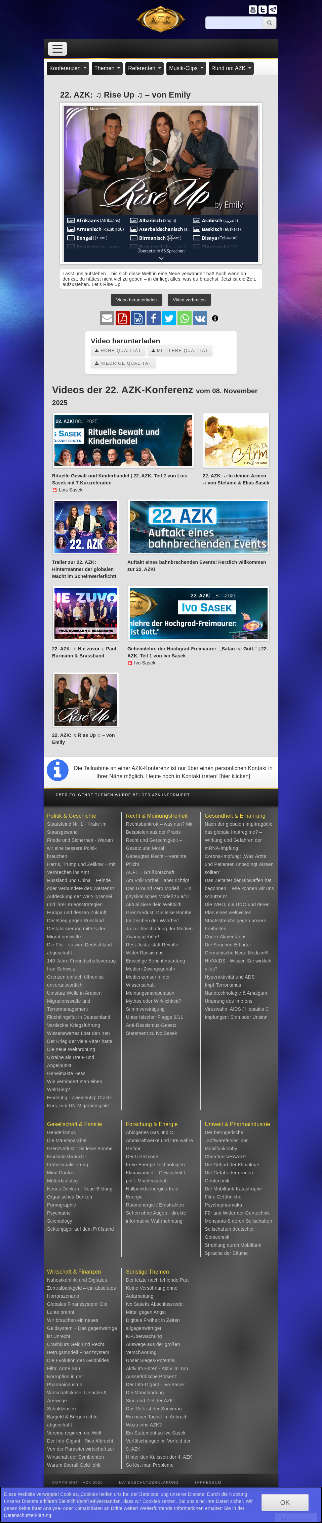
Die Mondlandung (145, 1392)
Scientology (59, 1221)
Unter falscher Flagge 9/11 (154, 1017)
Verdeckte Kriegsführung (73, 1025)
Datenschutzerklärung (149, 1482)
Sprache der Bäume (226, 1253)
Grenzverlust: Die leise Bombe (159, 912)
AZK (168, 1400)
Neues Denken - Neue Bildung (80, 1188)
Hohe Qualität (118, 350)
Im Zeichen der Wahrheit (152, 920)
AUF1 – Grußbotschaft (150, 872)
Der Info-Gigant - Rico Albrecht (80, 1441)
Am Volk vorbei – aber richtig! (157, 880)
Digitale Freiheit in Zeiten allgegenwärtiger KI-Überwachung (153, 1328)
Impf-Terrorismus (223, 985)
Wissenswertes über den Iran (78, 1033)
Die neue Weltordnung (71, 1049)
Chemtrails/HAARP (225, 1156)
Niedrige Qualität (123, 363)
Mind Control (61, 1172)
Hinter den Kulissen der (152, 1457)
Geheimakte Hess (66, 1073)
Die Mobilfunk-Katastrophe (233, 1188)
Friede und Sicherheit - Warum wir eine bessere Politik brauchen (80, 848)
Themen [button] (105, 68)
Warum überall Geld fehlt (73, 1465)
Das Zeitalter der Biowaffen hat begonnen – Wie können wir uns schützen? (239, 888)
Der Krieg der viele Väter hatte (80, 1041)
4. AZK (185, 1457)
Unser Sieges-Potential (151, 1360)
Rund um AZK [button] (229, 68)
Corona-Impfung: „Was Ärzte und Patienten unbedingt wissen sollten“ (239, 864)
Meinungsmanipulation (150, 993)
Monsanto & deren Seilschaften (238, 1221)
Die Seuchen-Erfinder (228, 944)
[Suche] (234, 22)
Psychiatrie (59, 1213)
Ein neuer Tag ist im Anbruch (157, 1416)
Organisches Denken (69, 1196)
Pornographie (61, 1205)
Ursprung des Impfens (228, 1001)
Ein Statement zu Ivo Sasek (156, 1433)
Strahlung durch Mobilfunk (233, 1245)
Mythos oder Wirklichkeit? (154, 1001)
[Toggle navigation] (57, 49)
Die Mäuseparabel (66, 1140)
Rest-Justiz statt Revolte (152, 944)
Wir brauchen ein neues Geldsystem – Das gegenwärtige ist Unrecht (82, 1328)
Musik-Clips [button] (184, 68)
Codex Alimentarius (225, 936)
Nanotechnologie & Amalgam (236, 993)
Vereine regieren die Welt (74, 1433)
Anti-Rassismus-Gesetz (151, 1025)
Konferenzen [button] (65, 68)
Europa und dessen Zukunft (77, 912)
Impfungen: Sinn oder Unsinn (236, 1017)
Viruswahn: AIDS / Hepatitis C (237, 1009)
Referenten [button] (142, 68)
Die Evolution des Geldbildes (78, 1360)
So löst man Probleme (150, 1465)
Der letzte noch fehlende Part (157, 1280)
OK (285, 1502)
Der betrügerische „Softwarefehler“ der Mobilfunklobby (226, 1140)
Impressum (208, 1482)
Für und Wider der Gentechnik (237, 1213)
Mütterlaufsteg (62, 1180)
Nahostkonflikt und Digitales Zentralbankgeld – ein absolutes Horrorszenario (81, 1288)
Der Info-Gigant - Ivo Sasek (155, 1384)
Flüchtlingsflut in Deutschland (78, 1017)
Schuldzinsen (61, 1408)
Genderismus (61, 1132)
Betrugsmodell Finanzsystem (78, 1352)
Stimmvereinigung (145, 1009)
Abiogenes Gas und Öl (150, 1132)
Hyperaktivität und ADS (229, 977)
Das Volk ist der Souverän (154, 1408)
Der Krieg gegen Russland (75, 920)
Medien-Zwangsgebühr (150, 969)
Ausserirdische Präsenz (151, 1376)
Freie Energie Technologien (155, 1164)
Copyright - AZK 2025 (77, 1482)
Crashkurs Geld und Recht (75, 1344)
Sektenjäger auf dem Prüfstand (80, 1229)
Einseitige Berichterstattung (155, 960)
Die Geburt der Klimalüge (232, 1164)
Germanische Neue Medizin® (236, 952)
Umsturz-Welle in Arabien (74, 993)
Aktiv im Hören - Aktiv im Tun (157, 1368)
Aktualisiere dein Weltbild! (154, 904)
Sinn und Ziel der (145, 1400)
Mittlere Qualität (180, 350)
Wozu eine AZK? (144, 1424)
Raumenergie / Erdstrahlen (155, 1205)
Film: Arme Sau (63, 1368)
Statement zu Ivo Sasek (151, 1033)
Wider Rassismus (145, 952)
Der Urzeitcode (142, 1156)
